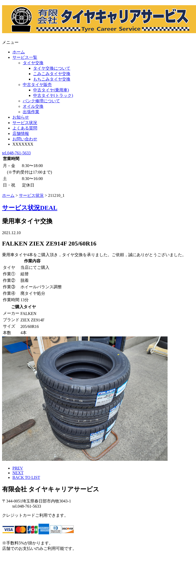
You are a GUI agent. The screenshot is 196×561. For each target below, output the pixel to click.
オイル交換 (33, 106)
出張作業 (31, 112)
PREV (17, 468)
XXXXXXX (22, 144)
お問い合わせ (24, 139)
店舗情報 (20, 133)
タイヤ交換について (51, 68)
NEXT (18, 473)
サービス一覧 (24, 57)
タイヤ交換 (33, 63)
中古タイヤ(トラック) (53, 95)
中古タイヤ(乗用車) (51, 90)
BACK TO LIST (26, 477)
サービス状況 (24, 122)
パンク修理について (41, 101)
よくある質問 (24, 128)
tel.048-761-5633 (16, 153)
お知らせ (20, 117)
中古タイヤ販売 (37, 84)
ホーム (18, 52)
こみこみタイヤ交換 (51, 73)
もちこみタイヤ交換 (51, 79)
